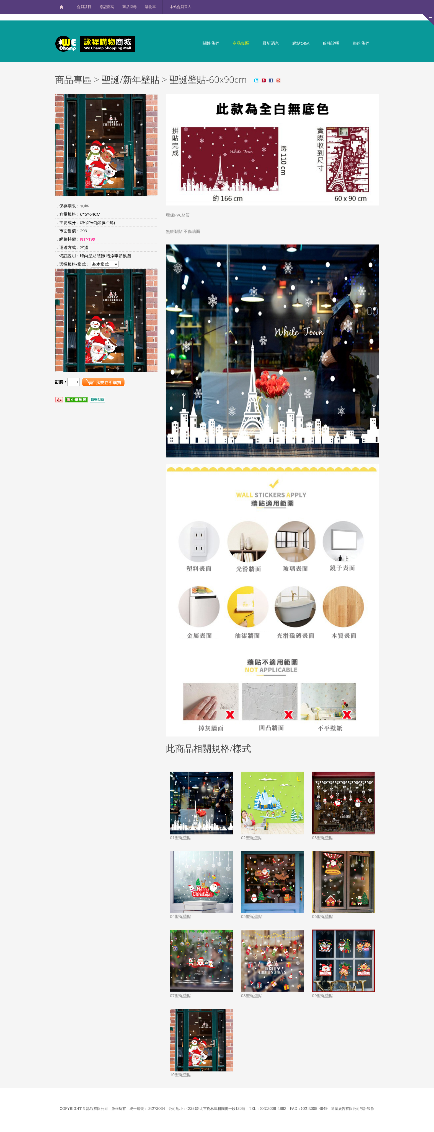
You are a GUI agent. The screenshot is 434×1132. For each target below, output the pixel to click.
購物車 (150, 7)
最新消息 (270, 43)
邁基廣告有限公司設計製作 (352, 1108)
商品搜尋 (129, 7)
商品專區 (240, 43)
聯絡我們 (361, 43)
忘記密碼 (107, 7)
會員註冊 (84, 7)
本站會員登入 (180, 7)
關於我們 (211, 43)
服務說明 (331, 43)
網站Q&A (300, 43)
